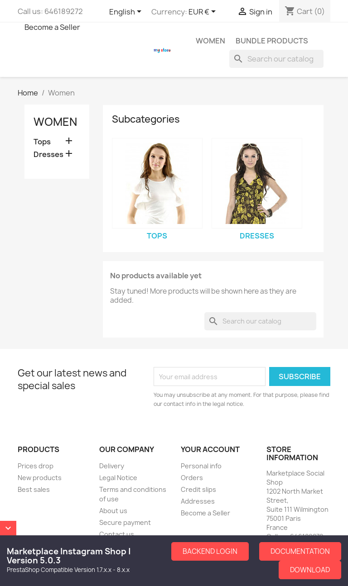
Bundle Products (272, 41)
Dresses (48, 154)
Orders (192, 477)
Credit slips (198, 489)
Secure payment (125, 522)
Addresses (198, 501)
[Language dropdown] (127, 12)
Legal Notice (118, 477)
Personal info (201, 466)
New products (40, 477)
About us (113, 510)
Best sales (34, 489)
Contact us (116, 534)
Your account (210, 449)
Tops (42, 142)
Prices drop (35, 466)
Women (210, 41)
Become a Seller (52, 27)
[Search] (276, 59)
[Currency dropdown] (203, 12)
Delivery (111, 466)
